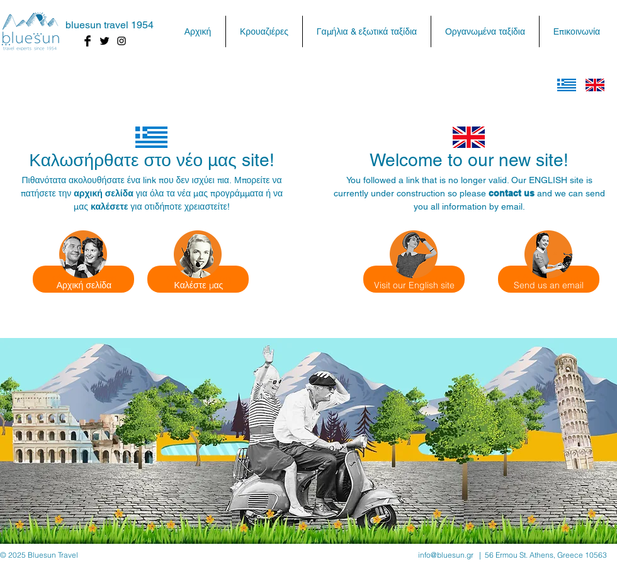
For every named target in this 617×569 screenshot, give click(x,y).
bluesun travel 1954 (109, 25)
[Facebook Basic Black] (87, 41)
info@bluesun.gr (445, 555)
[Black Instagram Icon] (121, 41)
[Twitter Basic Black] (104, 41)
